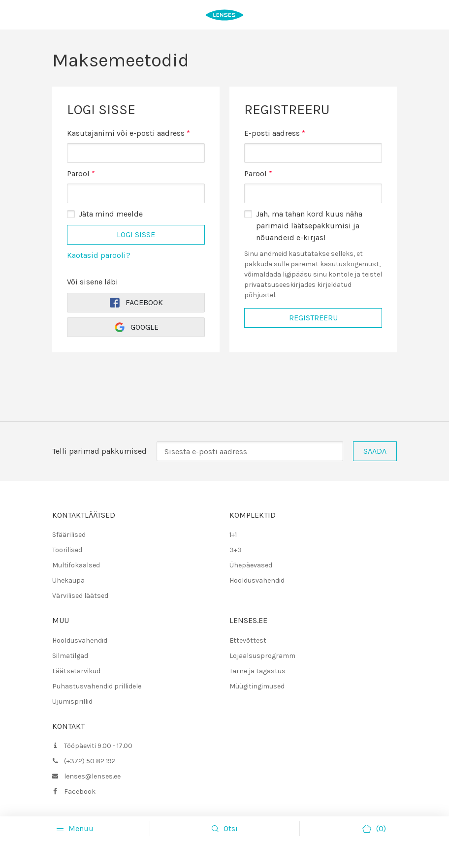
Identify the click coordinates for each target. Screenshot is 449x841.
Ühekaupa (68, 580)
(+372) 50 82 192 (90, 761)
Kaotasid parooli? (98, 255)
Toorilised (67, 550)
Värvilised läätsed (80, 596)
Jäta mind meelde (111, 213)
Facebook (136, 303)
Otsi (231, 828)
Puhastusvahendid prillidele (96, 686)
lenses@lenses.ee (92, 776)
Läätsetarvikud (76, 671)
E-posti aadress (274, 133)
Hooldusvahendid (257, 580)
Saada (374, 451)
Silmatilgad (70, 656)
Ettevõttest (247, 640)
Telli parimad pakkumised (99, 451)
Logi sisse (136, 234)
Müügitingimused (257, 686)
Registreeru (313, 317)
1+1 (233, 534)
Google (136, 327)
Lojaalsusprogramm (262, 656)
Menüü (75, 829)
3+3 (235, 550)
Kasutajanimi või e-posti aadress (128, 132)
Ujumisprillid (72, 701)
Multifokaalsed (76, 565)
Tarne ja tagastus (257, 671)
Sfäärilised (69, 534)
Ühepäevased (250, 565)
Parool (81, 173)
